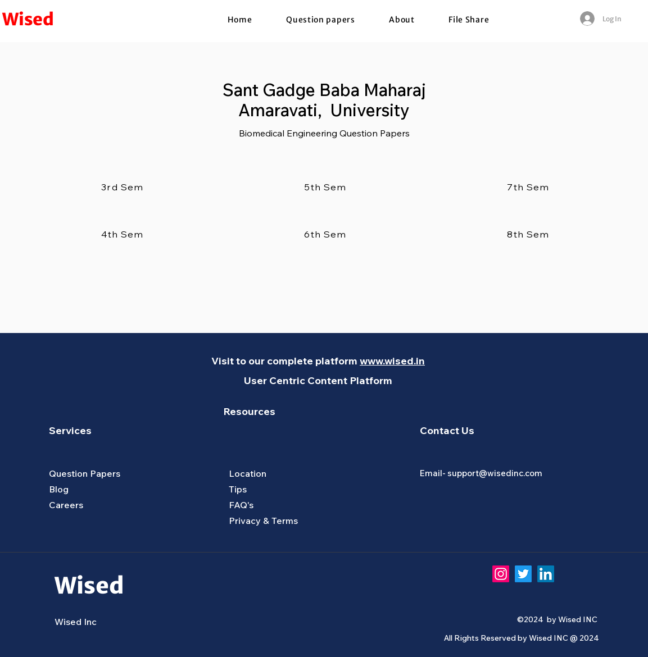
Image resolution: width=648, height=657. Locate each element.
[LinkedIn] (545, 573)
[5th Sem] (326, 187)
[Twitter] (523, 573)
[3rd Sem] (123, 187)
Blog (59, 489)
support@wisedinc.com (494, 473)
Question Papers (84, 473)
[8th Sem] (529, 234)
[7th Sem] (529, 187)
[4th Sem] (123, 234)
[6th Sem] (326, 234)
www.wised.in (392, 360)
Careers (66, 504)
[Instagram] (500, 573)
